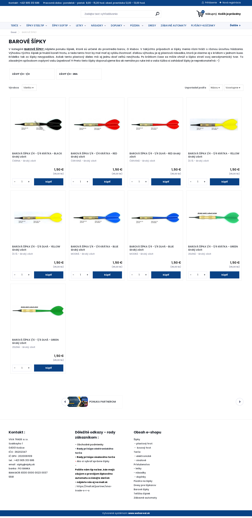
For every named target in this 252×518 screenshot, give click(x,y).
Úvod (13, 32)
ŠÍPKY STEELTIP (35, 25)
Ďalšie (234, 25)
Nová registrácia (232, 2)
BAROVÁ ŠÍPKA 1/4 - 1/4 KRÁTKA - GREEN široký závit (213, 249)
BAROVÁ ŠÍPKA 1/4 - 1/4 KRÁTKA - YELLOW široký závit (209, 155)
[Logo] (28, 14)
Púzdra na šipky (143, 482)
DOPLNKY (116, 25)
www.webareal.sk (139, 514)
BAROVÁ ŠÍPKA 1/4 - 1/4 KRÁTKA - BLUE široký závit (95, 249)
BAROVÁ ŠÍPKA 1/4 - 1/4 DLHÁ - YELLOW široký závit (36, 249)
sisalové (141, 461)
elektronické (143, 457)
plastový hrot (144, 445)
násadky (141, 474)
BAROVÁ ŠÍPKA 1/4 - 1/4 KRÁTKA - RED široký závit (94, 155)
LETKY (79, 25)
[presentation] (65, 403)
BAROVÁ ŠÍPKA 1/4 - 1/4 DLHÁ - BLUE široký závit (152, 249)
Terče (137, 453)
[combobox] (216, 88)
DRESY (152, 25)
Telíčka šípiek (142, 495)
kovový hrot (144, 449)
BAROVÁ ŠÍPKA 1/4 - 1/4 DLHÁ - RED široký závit (155, 155)
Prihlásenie (211, 2)
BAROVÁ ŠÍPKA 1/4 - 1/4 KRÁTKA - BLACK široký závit (37, 155)
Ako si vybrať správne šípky (93, 463)
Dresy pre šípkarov (145, 487)
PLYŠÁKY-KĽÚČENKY (203, 25)
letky (138, 470)
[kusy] (22, 182)
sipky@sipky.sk (26, 466)
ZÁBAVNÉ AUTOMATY (173, 25)
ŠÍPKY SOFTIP (60, 25)
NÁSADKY (97, 25)
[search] (157, 15)
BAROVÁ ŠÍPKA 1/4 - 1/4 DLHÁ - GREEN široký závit (36, 343)
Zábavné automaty (145, 499)
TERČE (14, 25)
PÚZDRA (135, 25)
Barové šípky (141, 491)
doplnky (141, 478)
